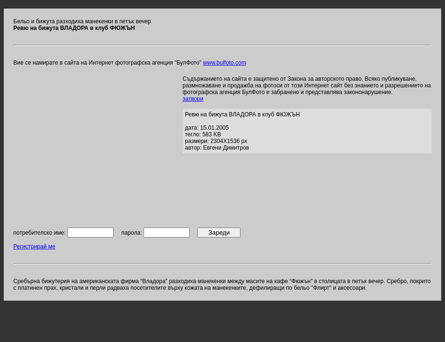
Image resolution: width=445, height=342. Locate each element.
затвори (193, 98)
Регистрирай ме (34, 246)
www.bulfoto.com (224, 62)
